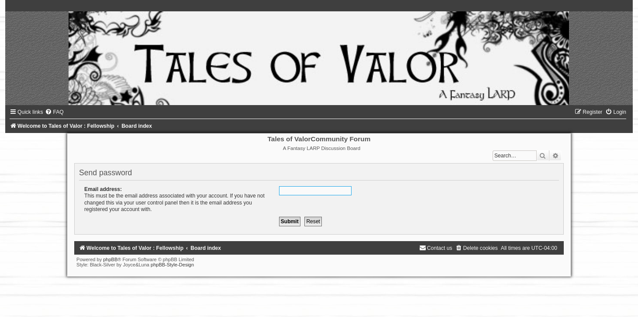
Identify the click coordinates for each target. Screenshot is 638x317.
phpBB (110, 259)
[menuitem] (54, 112)
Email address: (103, 189)
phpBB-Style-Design (172, 264)
